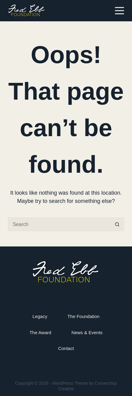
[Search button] (117, 224)
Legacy (39, 316)
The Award (40, 332)
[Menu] (119, 10)
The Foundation (84, 316)
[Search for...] (59, 224)
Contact (66, 348)
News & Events (87, 332)
